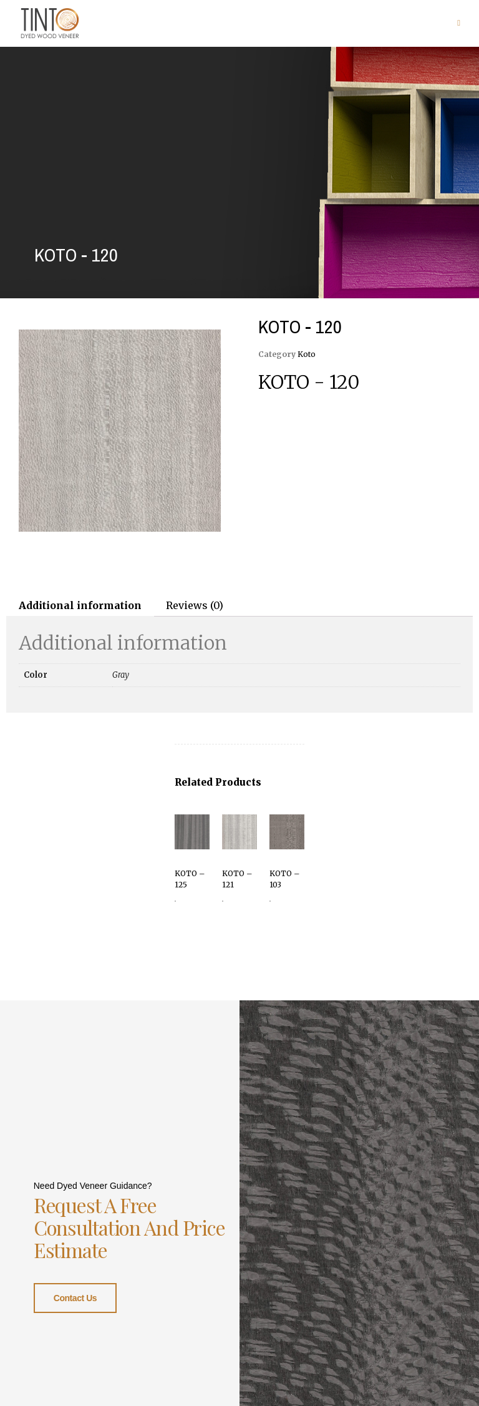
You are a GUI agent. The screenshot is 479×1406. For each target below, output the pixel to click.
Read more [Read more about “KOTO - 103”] (270, 901)
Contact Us (75, 1297)
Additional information (80, 605)
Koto (307, 354)
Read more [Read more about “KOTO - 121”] (222, 901)
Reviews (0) (194, 605)
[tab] (80, 605)
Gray (120, 675)
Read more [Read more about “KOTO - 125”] (175, 901)
